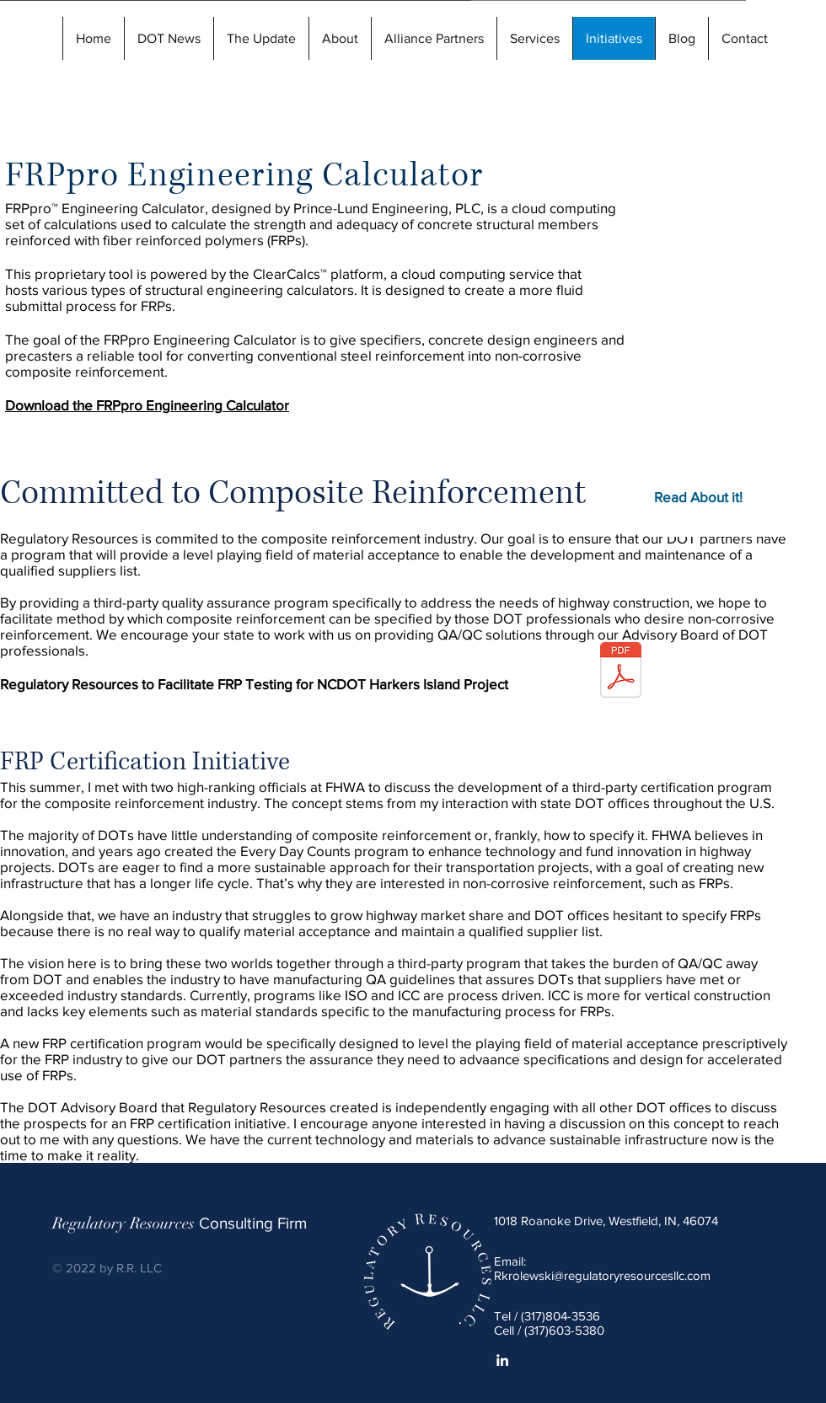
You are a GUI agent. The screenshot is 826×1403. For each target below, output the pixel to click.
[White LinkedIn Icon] (502, 1360)
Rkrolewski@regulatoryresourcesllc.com (602, 1275)
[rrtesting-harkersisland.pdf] (621, 672)
